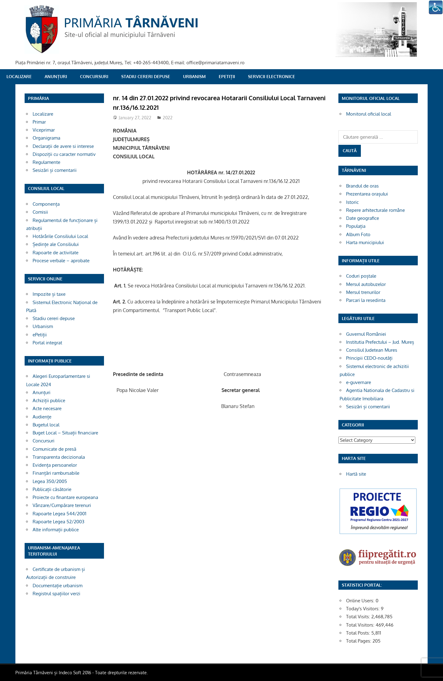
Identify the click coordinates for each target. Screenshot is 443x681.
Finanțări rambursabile (56, 473)
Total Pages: (359, 641)
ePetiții (227, 76)
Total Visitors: (361, 625)
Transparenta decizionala (59, 457)
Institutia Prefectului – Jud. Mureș (380, 342)
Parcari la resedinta (365, 300)
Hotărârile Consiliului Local (60, 236)
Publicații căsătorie (52, 489)
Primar (39, 122)
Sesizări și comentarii (55, 170)
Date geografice (362, 218)
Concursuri (94, 76)
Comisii (40, 212)
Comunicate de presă (54, 449)
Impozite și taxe (49, 294)
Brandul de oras (362, 186)
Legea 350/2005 (50, 481)
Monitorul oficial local (368, 114)
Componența (46, 204)
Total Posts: (358, 633)
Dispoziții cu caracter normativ (64, 154)
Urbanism (194, 76)
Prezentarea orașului (367, 194)
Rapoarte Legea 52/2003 (58, 522)
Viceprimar (44, 130)
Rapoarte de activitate (55, 252)
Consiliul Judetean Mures (371, 350)
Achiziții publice (49, 400)
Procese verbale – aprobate (61, 260)
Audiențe (42, 417)
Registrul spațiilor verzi (56, 593)
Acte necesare (47, 408)
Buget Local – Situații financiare (65, 433)
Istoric (352, 202)
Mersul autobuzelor (366, 284)
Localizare (19, 76)
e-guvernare (358, 382)
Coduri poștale (361, 276)
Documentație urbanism (57, 585)
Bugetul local (46, 425)
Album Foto (358, 234)
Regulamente (46, 162)
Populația (355, 226)
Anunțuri (56, 76)
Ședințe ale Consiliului (56, 244)
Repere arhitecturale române (375, 210)
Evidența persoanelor (55, 465)
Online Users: (361, 601)
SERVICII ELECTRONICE (271, 76)
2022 (168, 117)
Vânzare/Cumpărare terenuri (62, 505)
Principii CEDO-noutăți (369, 358)
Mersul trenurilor (363, 292)
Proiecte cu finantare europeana (65, 497)
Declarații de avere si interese (63, 146)
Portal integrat (47, 343)
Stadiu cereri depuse (145, 76)
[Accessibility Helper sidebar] (435, 7)
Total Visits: (358, 617)
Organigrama (46, 138)
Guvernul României (366, 334)
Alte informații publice (56, 530)
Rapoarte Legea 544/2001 (59, 514)
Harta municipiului (365, 242)
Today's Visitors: (363, 609)
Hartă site (356, 474)
